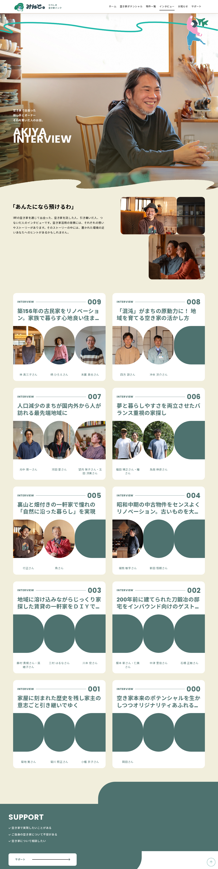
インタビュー (167, 6)
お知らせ (183, 6)
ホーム (112, 6)
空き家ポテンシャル (131, 6)
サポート (196, 6)
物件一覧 (151, 6)
